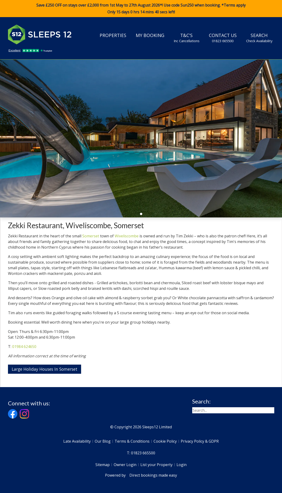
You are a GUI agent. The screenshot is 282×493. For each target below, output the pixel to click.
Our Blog (103, 441)
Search (259, 37)
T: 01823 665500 (141, 453)
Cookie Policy (165, 441)
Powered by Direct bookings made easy (141, 475)
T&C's (186, 37)
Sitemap (102, 464)
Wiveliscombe (127, 236)
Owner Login (125, 464)
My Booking (150, 35)
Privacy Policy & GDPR (200, 441)
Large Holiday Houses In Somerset (44, 369)
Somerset (90, 236)
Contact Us (223, 37)
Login (182, 464)
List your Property (156, 464)
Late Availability (77, 441)
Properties (113, 35)
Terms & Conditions (132, 441)
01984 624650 (24, 346)
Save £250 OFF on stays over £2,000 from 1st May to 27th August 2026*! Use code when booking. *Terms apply (141, 9)
